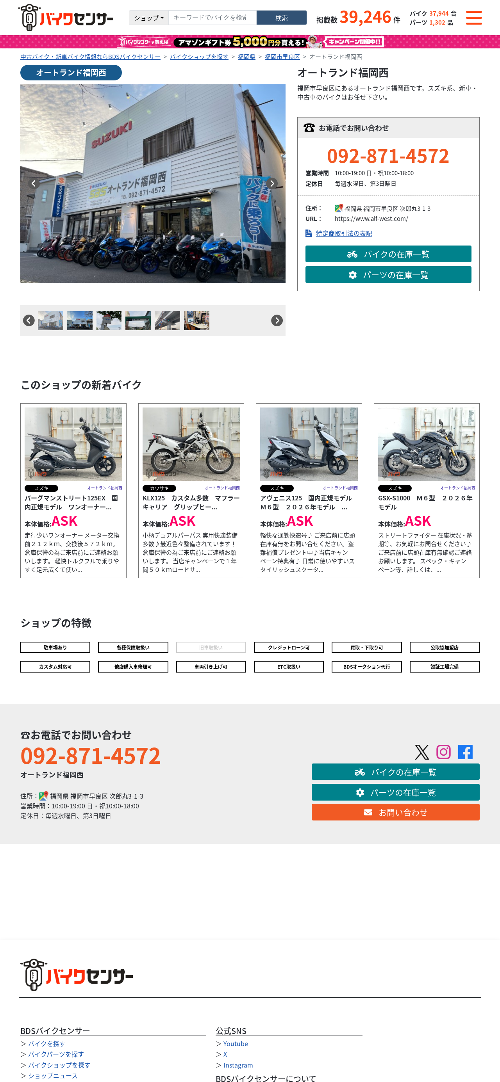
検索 (281, 17)
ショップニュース (53, 1075)
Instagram (238, 1065)
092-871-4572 (388, 154)
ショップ (146, 17)
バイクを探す (47, 1043)
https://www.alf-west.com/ (371, 218)
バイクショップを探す (199, 56)
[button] (34, 183)
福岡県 (246, 56)
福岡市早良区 (282, 56)
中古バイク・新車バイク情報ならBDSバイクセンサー (90, 56)
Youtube (235, 1043)
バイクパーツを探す (56, 1054)
